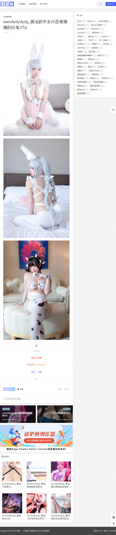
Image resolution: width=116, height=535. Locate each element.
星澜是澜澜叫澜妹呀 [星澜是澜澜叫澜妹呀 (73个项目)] (86, 55)
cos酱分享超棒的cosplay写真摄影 (36, 531)
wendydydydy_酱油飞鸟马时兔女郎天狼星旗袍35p (36, 518)
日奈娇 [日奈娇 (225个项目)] (81, 52)
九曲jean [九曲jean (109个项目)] (93, 36)
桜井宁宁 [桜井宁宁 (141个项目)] (103, 55)
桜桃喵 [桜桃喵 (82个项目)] (81, 59)
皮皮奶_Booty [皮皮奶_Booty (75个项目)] (96, 71)
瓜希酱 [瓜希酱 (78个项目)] (81, 67)
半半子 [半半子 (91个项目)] (93, 40)
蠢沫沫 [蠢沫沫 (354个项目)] (95, 78)
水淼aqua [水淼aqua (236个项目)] (93, 59)
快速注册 (111, 4)
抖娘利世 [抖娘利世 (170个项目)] (97, 48)
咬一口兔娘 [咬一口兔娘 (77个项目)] (105, 40)
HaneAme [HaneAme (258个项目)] (83, 25)
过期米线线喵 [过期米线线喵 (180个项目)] (84, 82)
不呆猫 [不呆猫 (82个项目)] (81, 36)
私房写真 (7, 17)
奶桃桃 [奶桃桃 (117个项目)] (96, 44)
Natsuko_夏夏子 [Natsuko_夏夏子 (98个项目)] (98, 25)
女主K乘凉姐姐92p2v (62, 413)
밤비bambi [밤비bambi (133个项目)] (98, 33)
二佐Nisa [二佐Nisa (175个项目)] (106, 36)
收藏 (20, 389)
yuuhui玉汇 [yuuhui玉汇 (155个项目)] (83, 33)
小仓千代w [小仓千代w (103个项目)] (83, 48)
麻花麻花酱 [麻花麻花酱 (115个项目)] (83, 93)
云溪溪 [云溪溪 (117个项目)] (81, 40)
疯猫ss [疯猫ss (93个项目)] (92, 67)
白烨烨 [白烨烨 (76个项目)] (102, 67)
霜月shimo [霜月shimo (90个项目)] (82, 90)
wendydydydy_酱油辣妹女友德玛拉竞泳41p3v (61, 518)
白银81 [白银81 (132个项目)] (82, 71)
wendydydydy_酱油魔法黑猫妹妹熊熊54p (60, 486)
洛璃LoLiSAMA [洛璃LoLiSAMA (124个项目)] (84, 63)
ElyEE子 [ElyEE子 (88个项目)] (91, 21)
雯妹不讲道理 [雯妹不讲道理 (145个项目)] (97, 86)
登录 (100, 4)
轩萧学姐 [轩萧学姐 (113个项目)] (107, 78)
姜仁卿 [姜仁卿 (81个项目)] (107, 44)
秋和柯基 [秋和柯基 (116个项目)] (97, 74)
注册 (40, 372)
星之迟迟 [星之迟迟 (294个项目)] (94, 52)
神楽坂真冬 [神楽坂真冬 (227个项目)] (83, 74)
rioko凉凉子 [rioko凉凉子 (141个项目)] (97, 29)
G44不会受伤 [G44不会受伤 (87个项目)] (105, 21)
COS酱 (17, 531)
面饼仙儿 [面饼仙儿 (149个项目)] (96, 90)
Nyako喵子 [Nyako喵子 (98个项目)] (82, 29)
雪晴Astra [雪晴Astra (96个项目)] (82, 86)
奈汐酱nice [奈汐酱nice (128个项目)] (83, 44)
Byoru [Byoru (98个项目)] (81, 21)
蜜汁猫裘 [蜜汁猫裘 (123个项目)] (82, 78)
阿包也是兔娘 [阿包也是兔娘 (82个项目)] (100, 82)
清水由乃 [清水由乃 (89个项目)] (100, 63)
